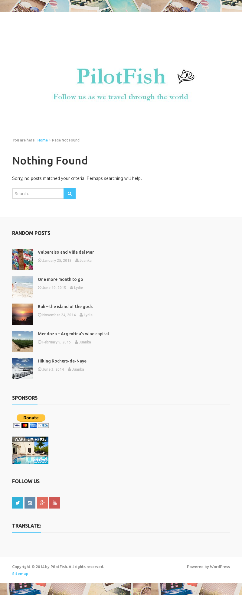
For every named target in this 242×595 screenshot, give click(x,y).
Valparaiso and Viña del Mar (66, 252)
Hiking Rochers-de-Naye (62, 361)
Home (43, 140)
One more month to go (60, 279)
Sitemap (20, 573)
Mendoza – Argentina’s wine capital (73, 333)
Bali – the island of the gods (65, 306)
